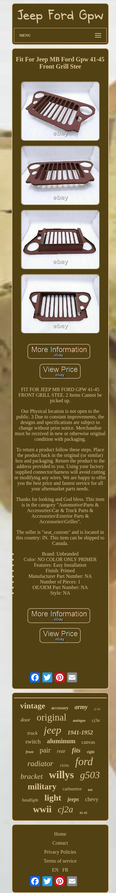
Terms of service (60, 861)
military (42, 786)
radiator (40, 763)
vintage (32, 705)
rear (61, 751)
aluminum (61, 741)
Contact (60, 843)
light (53, 797)
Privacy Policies (60, 852)
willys (61, 774)
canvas (88, 742)
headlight (30, 800)
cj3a (96, 720)
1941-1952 (80, 732)
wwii (42, 809)
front (29, 752)
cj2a (65, 809)
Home (60, 834)
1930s (64, 765)
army (81, 706)
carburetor (72, 788)
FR (65, 870)
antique (79, 720)
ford (84, 762)
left (90, 790)
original (51, 717)
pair (45, 750)
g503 (90, 774)
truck (33, 733)
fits (76, 750)
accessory (59, 708)
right (90, 752)
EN (55, 870)
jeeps (73, 799)
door (25, 720)
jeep (52, 730)
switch (33, 741)
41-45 (83, 813)
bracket (31, 776)
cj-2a (97, 709)
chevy (91, 799)
